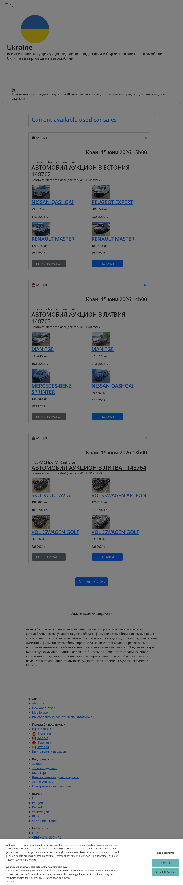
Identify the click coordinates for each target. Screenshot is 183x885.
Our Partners (12, 881)
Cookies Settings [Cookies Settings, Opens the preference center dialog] (165, 853)
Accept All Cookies (165, 872)
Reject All (165, 862)
